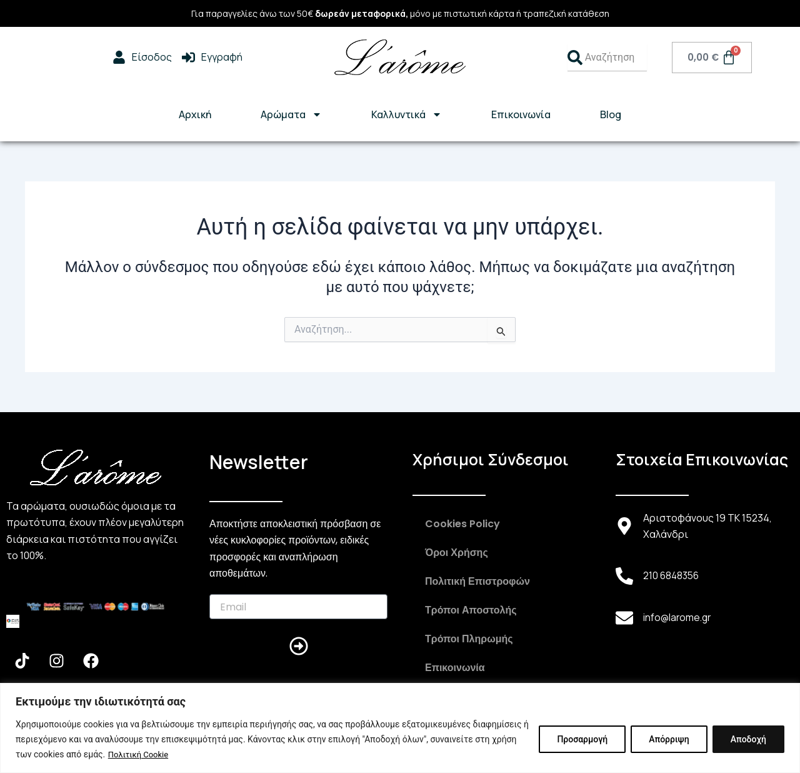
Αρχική (195, 114)
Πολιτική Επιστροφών (477, 581)
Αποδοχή (748, 740)
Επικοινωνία (521, 114)
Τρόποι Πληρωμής (469, 639)
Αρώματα (291, 114)
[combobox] (607, 57)
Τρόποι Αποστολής (471, 610)
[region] (400, 728)
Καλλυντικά (406, 114)
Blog (610, 114)
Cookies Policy (462, 524)
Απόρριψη (669, 740)
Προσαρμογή (582, 740)
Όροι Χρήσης (456, 552)
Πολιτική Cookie (140, 755)
